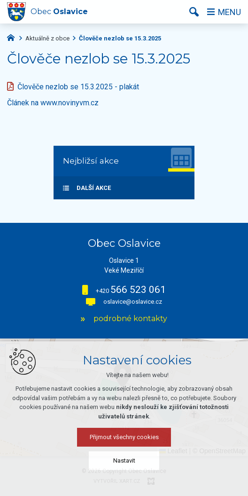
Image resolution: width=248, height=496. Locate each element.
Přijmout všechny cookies (124, 437)
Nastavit (124, 460)
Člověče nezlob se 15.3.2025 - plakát (78, 86)
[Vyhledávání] (194, 11)
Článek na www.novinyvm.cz (53, 102)
